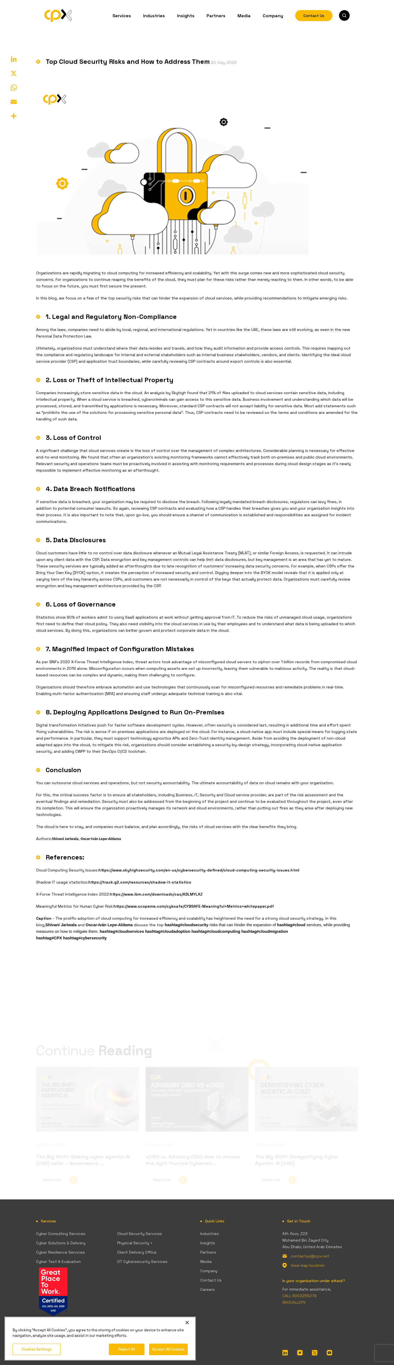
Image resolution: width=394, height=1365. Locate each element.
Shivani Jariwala (65, 838)
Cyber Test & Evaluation (58, 1261)
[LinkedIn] (285, 1352)
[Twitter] (314, 1352)
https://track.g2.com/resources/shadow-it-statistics (139, 882)
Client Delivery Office (137, 1252)
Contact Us (313, 15)
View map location (308, 1265)
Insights (186, 15)
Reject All (126, 1349)
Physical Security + (135, 1242)
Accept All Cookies (168, 1349)
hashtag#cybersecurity (85, 938)
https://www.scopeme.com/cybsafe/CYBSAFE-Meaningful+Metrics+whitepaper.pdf (194, 906)
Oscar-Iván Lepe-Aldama (101, 838)
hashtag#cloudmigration (264, 931)
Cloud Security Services (139, 1233)
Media (244, 15)
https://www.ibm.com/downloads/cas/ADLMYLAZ (156, 894)
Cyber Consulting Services (60, 1233)
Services (121, 15)
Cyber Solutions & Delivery (60, 1242)
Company (273, 15)
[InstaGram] (300, 1352)
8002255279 (304, 1295)
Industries (154, 15)
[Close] (187, 1323)
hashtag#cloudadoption (167, 931)
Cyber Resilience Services (60, 1252)
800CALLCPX (294, 1302)
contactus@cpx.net (310, 1256)
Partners (216, 15)
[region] (100, 1339)
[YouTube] (329, 1352)
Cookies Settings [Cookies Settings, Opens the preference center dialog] (36, 1349)
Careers (207, 1289)
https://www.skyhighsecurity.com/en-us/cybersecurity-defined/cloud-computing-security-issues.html (199, 870)
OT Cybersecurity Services (142, 1261)
